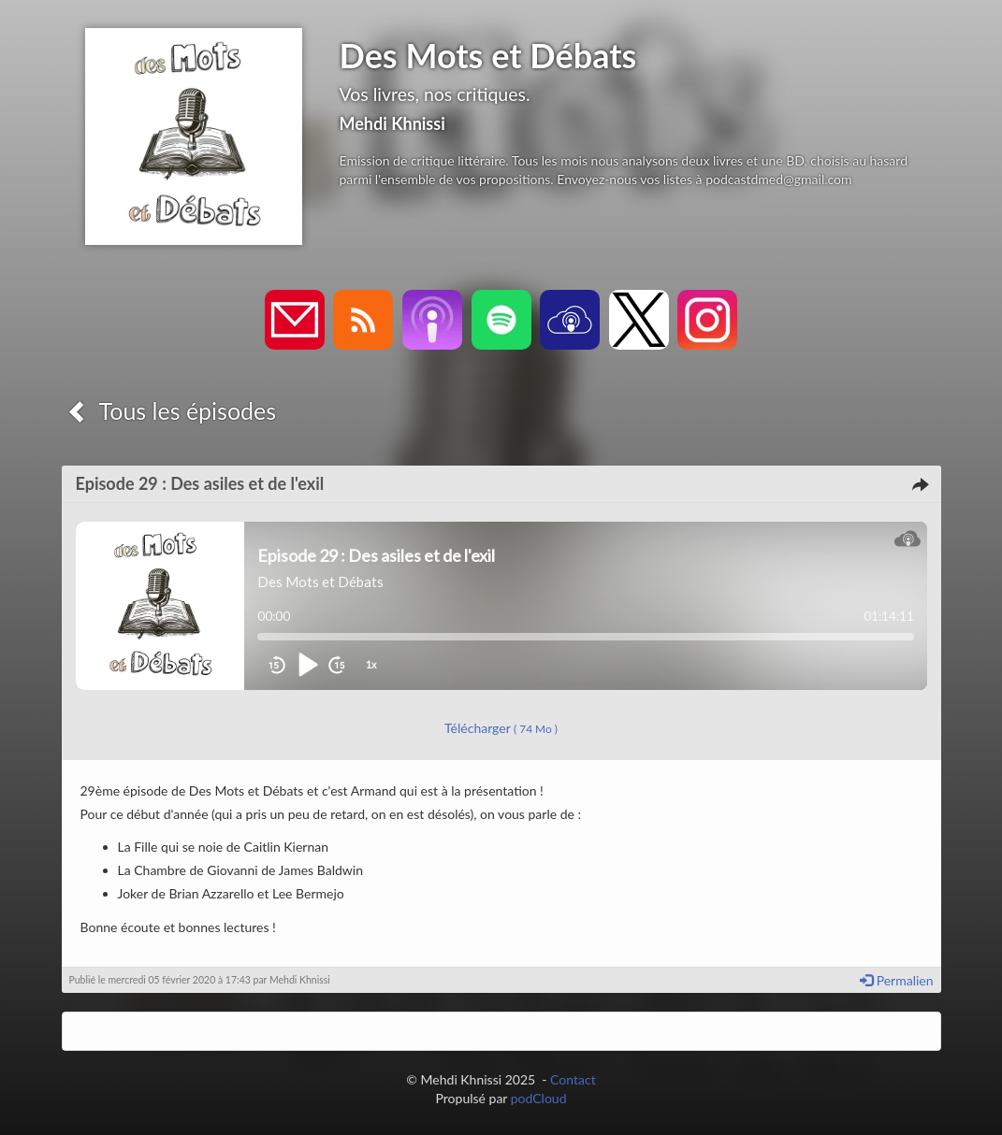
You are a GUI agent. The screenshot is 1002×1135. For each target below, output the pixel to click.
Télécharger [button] (501, 728)
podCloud (539, 1098)
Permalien (896, 980)
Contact (573, 1079)
